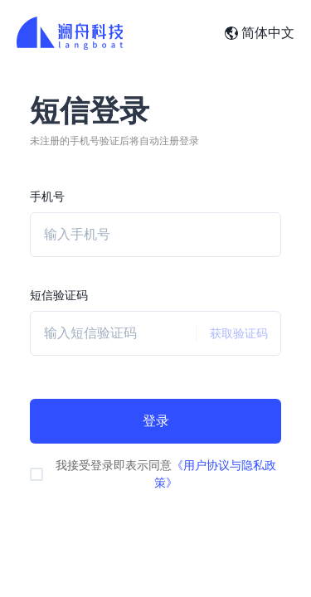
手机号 (47, 196)
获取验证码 (232, 333)
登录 (156, 421)
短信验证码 (59, 295)
